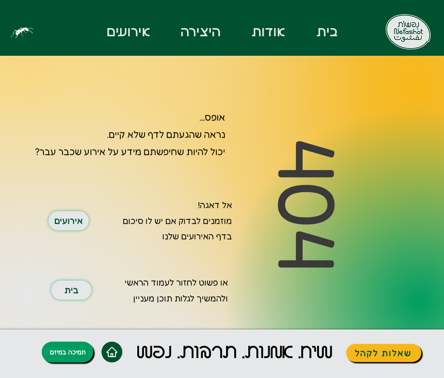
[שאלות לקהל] (383, 353)
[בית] (71, 290)
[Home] (111, 351)
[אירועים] (68, 220)
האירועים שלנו (188, 236)
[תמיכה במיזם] (67, 351)
